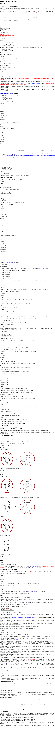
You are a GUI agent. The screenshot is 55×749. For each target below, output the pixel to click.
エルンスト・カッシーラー (21, 83)
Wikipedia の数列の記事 (31, 591)
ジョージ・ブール (42, 268)
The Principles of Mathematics (16, 617)
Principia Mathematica (31, 617)
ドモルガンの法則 (9, 262)
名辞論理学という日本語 (32, 566)
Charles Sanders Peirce (6, 93)
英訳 (17, 639)
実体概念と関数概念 (36, 83)
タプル (26, 602)
